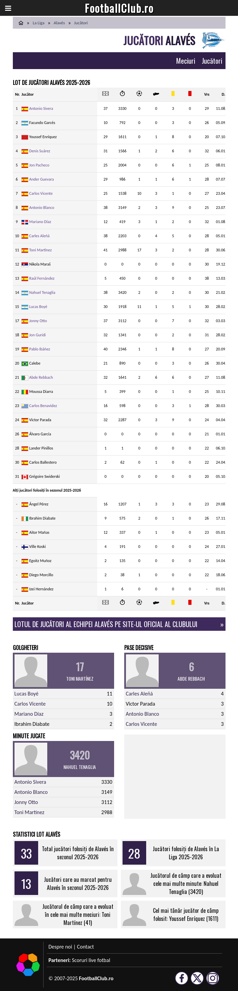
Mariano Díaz (40, 221)
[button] (8, 8)
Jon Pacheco (39, 165)
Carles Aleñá (39, 236)
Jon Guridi (37, 335)
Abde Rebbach (41, 377)
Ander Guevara (41, 179)
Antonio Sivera (41, 108)
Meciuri (185, 61)
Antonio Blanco (41, 207)
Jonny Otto (38, 320)
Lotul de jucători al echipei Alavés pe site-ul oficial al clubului (106, 624)
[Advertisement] (175, 777)
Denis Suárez (39, 151)
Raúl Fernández (42, 278)
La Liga (39, 22)
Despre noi (60, 946)
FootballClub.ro (119, 8)
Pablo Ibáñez (39, 349)
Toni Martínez (40, 250)
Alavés (59, 22)
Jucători (212, 61)
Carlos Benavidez (43, 405)
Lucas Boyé (38, 306)
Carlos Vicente (41, 193)
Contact (85, 946)
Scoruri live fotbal (91, 960)
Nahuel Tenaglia (42, 292)
